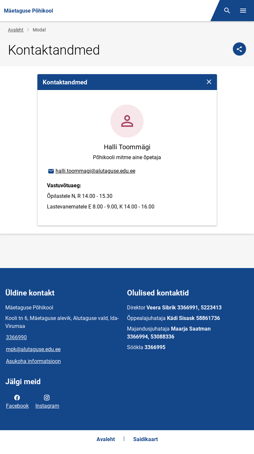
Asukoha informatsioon (33, 361)
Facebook (17, 401)
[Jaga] (239, 49)
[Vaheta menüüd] (243, 11)
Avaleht (15, 29)
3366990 (16, 337)
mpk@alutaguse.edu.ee (33, 349)
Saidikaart (145, 439)
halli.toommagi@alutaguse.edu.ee (91, 171)
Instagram (47, 401)
